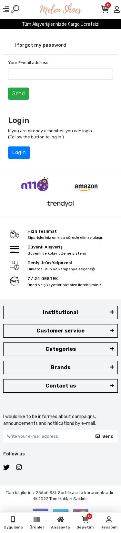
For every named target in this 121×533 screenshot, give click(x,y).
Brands (60, 367)
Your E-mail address (28, 62)
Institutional (60, 312)
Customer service (60, 331)
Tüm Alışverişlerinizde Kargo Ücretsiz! (60, 24)
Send (18, 93)
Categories (60, 349)
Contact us (60, 386)
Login (19, 152)
